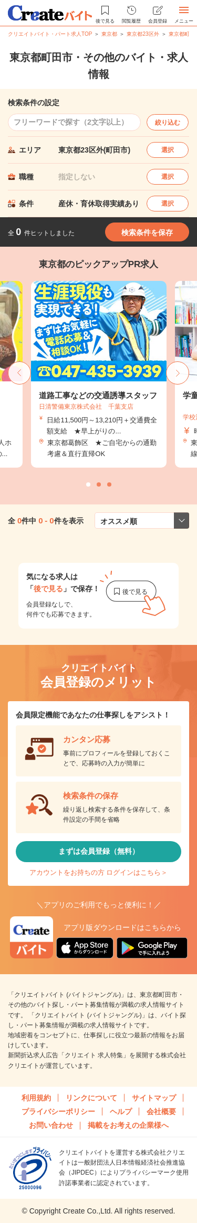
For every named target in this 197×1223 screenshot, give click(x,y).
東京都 (109, 34)
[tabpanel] (99, 374)
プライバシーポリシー (58, 1111)
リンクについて (91, 1098)
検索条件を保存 (147, 232)
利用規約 (36, 1098)
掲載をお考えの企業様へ (128, 1125)
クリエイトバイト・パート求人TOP (50, 34)
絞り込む (167, 122)
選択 (167, 150)
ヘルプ (121, 1111)
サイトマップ (154, 1098)
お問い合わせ (51, 1125)
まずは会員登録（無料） (98, 851)
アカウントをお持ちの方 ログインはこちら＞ (98, 872)
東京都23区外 (143, 34)
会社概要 (161, 1111)
